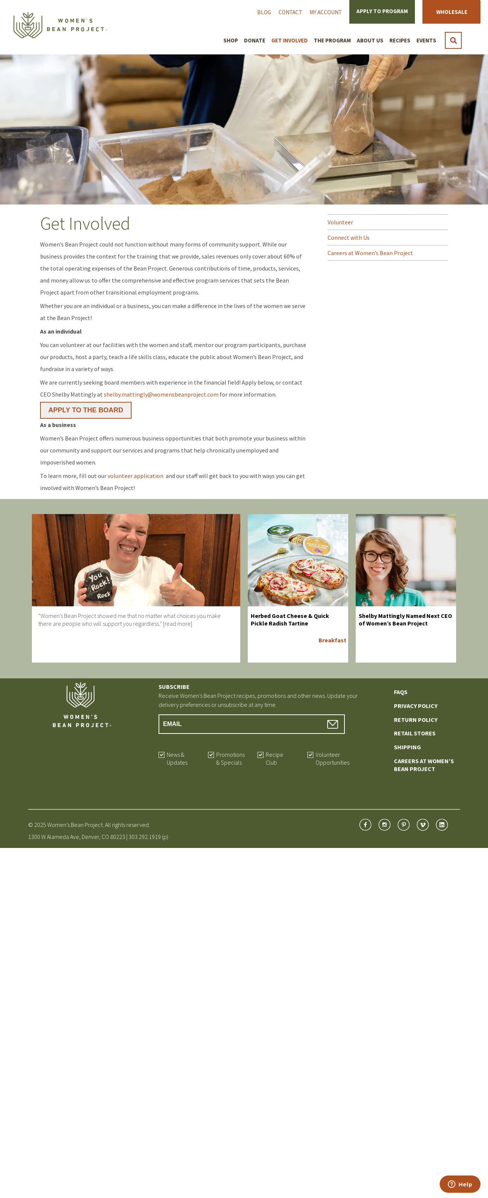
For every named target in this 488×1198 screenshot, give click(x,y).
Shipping (407, 747)
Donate (254, 40)
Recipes (399, 40)
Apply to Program (382, 11)
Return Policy (415, 719)
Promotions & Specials (230, 758)
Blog (264, 12)
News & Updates (177, 758)
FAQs (400, 692)
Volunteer (340, 222)
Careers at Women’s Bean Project (370, 253)
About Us (370, 40)
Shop (230, 40)
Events (426, 40)
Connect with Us (349, 237)
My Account (326, 12)
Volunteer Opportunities (332, 758)
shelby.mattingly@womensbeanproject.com (161, 394)
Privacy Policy (415, 705)
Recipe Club (274, 758)
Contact (290, 12)
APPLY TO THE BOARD (85, 410)
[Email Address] (252, 724)
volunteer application (136, 476)
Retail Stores (415, 733)
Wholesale (451, 11)
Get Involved (289, 40)
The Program (332, 40)
